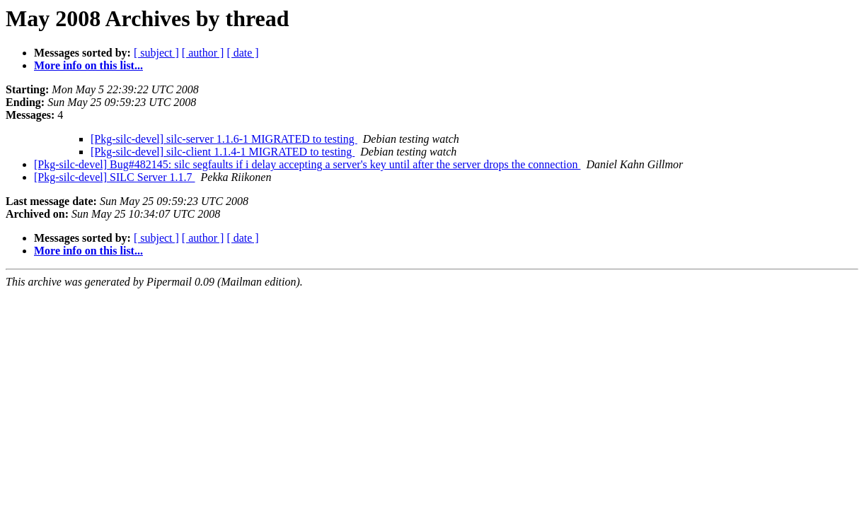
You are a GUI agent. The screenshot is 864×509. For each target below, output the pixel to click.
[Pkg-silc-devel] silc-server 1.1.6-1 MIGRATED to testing (224, 139)
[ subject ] (156, 53)
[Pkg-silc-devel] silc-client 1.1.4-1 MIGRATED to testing (223, 152)
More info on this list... (88, 65)
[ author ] (203, 53)
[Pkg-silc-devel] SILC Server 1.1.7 (114, 177)
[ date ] (242, 53)
